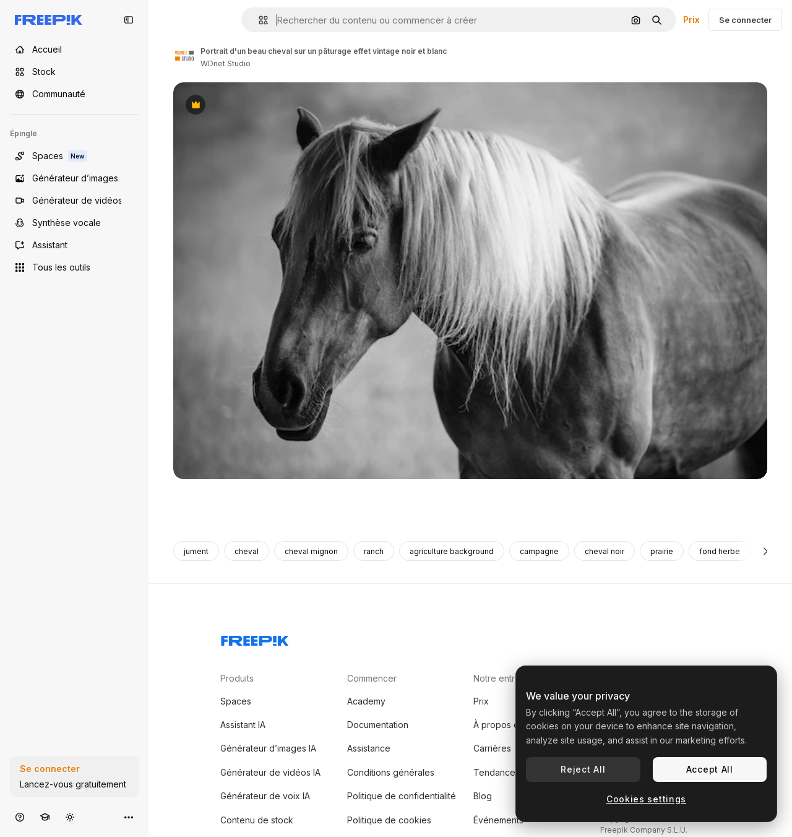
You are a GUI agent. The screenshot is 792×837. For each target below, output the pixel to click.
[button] (258, 20)
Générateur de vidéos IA (270, 772)
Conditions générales (390, 772)
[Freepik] (48, 20)
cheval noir (604, 551)
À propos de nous (510, 724)
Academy (366, 701)
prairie (661, 551)
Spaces (235, 701)
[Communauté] (74, 94)
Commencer (372, 678)
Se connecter (745, 20)
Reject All (583, 769)
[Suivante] (766, 551)
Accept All (709, 769)
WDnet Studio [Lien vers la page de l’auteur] (225, 63)
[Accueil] (74, 49)
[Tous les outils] (74, 267)
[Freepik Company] (255, 638)
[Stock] (74, 72)
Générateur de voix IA (265, 796)
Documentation (377, 724)
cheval (247, 551)
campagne (539, 551)
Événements (498, 820)
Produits (237, 678)
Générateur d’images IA (268, 748)
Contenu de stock (256, 820)
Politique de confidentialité (401, 796)
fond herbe (719, 551)
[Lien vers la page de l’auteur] (184, 56)
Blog (482, 796)
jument (196, 551)
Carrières (492, 748)
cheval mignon (311, 551)
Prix (691, 19)
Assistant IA (242, 724)
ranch (374, 551)
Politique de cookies (389, 820)
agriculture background (452, 551)
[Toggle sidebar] (129, 20)
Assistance (368, 748)
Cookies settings (646, 799)
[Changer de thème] (70, 817)
